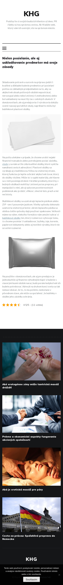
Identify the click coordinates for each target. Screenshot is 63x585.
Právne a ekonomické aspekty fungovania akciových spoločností (29, 438)
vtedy (5, 164)
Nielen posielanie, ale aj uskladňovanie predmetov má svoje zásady (29, 62)
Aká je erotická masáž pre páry (22, 489)
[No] (59, 574)
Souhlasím (31, 579)
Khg (31, 13)
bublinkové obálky (11, 218)
